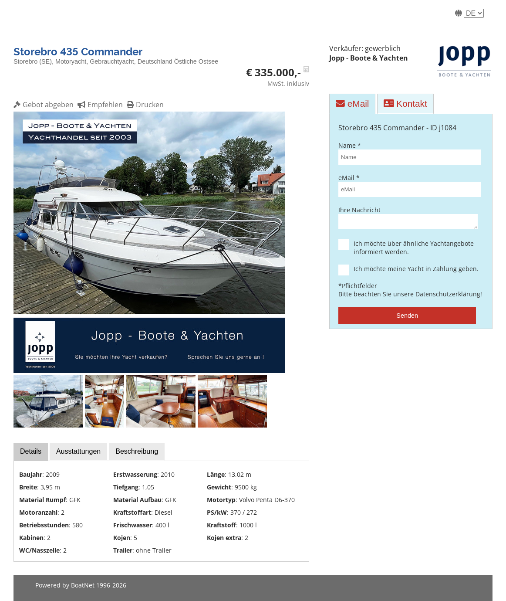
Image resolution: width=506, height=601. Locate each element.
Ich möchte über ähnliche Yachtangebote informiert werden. (414, 250)
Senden (407, 318)
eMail (352, 103)
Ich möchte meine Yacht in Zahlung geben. (414, 271)
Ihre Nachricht (407, 218)
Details (30, 451)
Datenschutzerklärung (447, 296)
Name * (407, 153)
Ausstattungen (78, 451)
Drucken (144, 104)
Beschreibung (136, 451)
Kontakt (405, 103)
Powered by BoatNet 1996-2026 (80, 585)
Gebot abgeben (43, 104)
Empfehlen (99, 104)
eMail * (407, 185)
